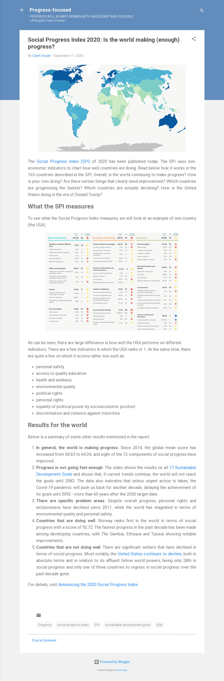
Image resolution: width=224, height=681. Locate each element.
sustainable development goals (128, 625)
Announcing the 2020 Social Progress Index (98, 584)
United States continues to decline (149, 553)
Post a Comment (44, 640)
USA (159, 625)
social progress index (73, 625)
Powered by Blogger (112, 662)
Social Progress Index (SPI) (63, 161)
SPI (97, 625)
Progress (45, 625)
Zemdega (122, 670)
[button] (193, 39)
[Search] (201, 11)
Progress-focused (50, 10)
